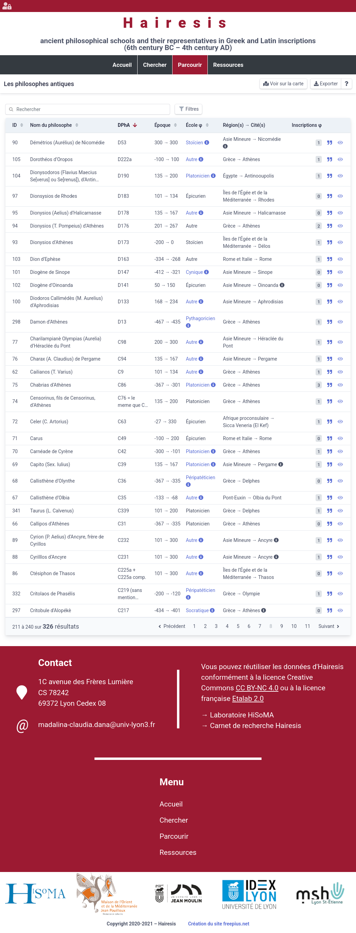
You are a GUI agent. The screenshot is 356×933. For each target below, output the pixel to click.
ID (18, 125)
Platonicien (201, 176)
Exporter (326, 83)
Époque (166, 125)
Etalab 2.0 (248, 698)
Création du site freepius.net (218, 923)
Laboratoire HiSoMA (242, 715)
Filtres (188, 109)
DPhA (128, 125)
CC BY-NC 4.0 (257, 688)
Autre (194, 159)
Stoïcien (197, 142)
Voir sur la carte (283, 83)
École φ (198, 125)
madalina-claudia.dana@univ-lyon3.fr (85, 725)
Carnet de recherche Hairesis (255, 726)
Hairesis (178, 22)
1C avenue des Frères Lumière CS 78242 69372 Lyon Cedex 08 (75, 692)
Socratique (200, 610)
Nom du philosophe (55, 125)
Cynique (197, 272)
